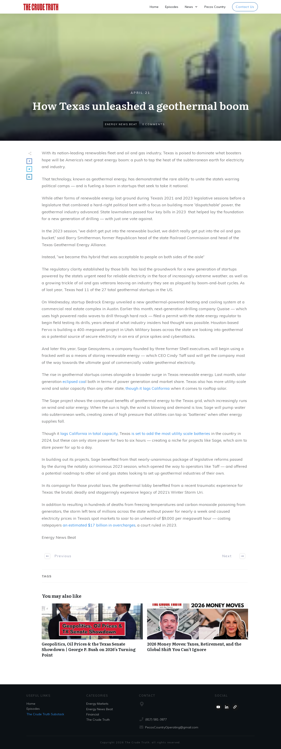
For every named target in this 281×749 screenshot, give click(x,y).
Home (31, 704)
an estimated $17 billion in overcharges (99, 525)
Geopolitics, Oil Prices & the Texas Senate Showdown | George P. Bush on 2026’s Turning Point (92, 632)
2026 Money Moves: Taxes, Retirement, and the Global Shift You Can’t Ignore (197, 632)
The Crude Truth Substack (45, 714)
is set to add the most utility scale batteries (170, 433)
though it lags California (148, 388)
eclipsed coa (74, 381)
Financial (92, 714)
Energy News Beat (121, 124)
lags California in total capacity (89, 433)
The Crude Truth (98, 720)
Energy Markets (97, 704)
